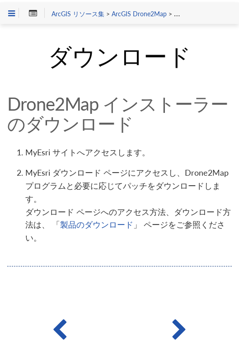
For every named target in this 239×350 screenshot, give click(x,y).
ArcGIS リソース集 (78, 14)
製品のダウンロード (96, 224)
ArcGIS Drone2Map (139, 14)
